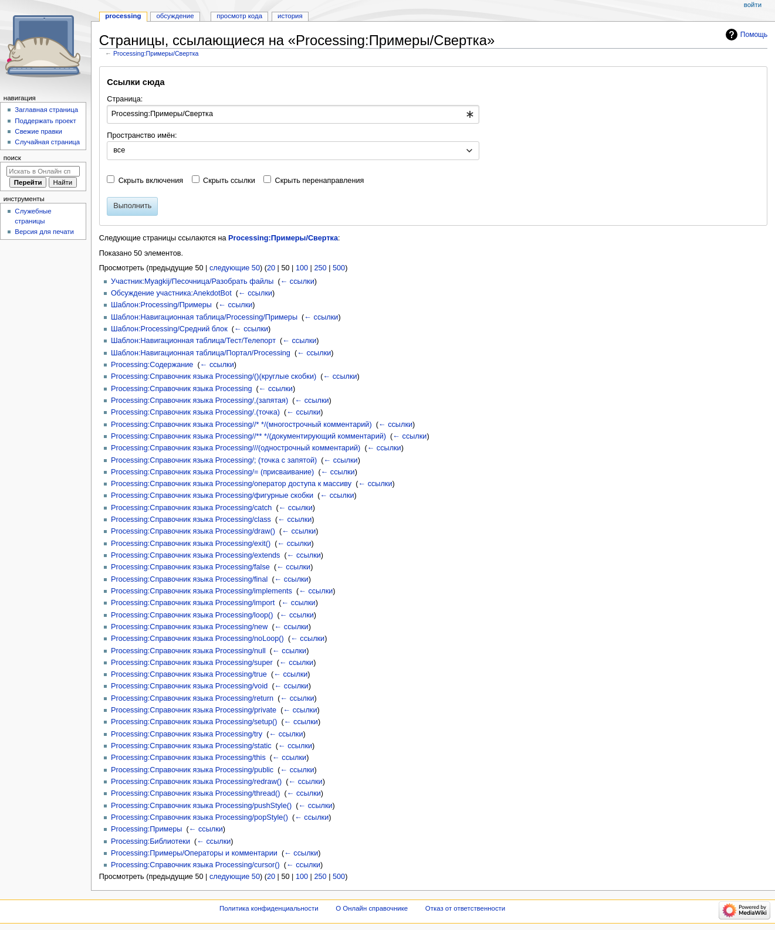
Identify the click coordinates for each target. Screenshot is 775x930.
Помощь (754, 34)
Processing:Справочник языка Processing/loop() (192, 615)
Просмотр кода (239, 15)
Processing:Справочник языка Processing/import (193, 603)
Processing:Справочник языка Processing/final (189, 579)
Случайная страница (47, 141)
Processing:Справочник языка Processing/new (189, 627)
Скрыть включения (151, 181)
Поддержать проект (45, 120)
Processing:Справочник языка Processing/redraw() (196, 782)
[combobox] (293, 114)
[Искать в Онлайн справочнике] (43, 171)
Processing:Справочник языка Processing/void (189, 686)
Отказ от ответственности (465, 908)
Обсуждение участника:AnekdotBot (171, 293)
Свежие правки (38, 131)
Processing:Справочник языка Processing (181, 389)
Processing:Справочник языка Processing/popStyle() (199, 817)
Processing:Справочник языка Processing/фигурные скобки (212, 495)
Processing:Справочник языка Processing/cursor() (195, 865)
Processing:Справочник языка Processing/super (192, 663)
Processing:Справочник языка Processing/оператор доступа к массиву (231, 484)
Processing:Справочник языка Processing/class (191, 519)
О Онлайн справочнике (372, 908)
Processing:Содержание (152, 365)
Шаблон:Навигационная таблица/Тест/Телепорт (193, 341)
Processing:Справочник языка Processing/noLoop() (197, 638)
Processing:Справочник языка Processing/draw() (193, 531)
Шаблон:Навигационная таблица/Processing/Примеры (204, 317)
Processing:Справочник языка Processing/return (192, 698)
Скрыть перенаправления (319, 181)
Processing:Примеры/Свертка (156, 53)
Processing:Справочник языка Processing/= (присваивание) (212, 472)
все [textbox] (119, 150)
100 (302, 268)
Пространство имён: (142, 135)
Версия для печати (44, 231)
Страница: (125, 99)
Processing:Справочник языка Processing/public (192, 770)
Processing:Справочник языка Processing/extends (195, 555)
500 (339, 268)
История (290, 15)
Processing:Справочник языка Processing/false (190, 567)
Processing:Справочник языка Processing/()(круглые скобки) (213, 376)
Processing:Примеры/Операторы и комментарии (194, 853)
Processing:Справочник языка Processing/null (188, 651)
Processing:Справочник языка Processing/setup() (194, 722)
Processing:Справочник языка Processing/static (191, 746)
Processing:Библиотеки (150, 841)
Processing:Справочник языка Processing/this (188, 757)
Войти (753, 4)
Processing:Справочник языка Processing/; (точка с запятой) (214, 460)
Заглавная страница (46, 109)
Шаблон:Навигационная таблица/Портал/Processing (200, 353)
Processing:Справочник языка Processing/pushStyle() (201, 806)
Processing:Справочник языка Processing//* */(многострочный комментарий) (241, 424)
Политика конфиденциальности (269, 908)
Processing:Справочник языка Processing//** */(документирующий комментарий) (248, 436)
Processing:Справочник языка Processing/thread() (195, 793)
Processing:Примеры (146, 829)
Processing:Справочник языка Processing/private (193, 710)
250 (320, 268)
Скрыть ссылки (229, 181)
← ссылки (297, 281)
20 (271, 268)
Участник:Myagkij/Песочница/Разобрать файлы (192, 281)
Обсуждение (175, 15)
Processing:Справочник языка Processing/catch (191, 508)
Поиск (12, 157)
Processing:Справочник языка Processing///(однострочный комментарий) (235, 448)
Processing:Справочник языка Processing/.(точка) (195, 412)
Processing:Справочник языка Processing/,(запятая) (199, 400)
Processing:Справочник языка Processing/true (189, 674)
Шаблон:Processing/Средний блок (169, 329)
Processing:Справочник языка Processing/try (186, 734)
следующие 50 (234, 268)
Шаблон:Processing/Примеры (161, 305)
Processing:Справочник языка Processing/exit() (190, 543)
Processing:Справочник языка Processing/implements (201, 591)
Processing (123, 15)
